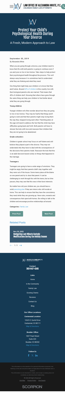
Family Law (24, 207)
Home (32, 279)
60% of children (30, 89)
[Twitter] (32, 355)
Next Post (49, 214)
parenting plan (19, 189)
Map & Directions (32, 326)
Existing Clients (32, 293)
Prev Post (16, 214)
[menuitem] (22, 380)
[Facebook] (28, 355)
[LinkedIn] (36, 355)
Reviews (32, 297)
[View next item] (20, 245)
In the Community (32, 284)
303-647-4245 (32, 268)
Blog (32, 306)
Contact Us (33, 302)
